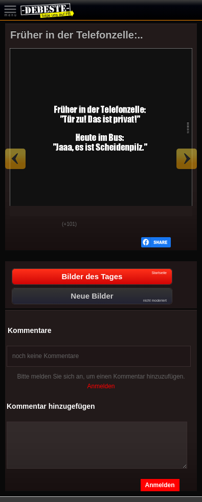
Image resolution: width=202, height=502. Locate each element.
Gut (21, 225)
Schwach (46, 225)
